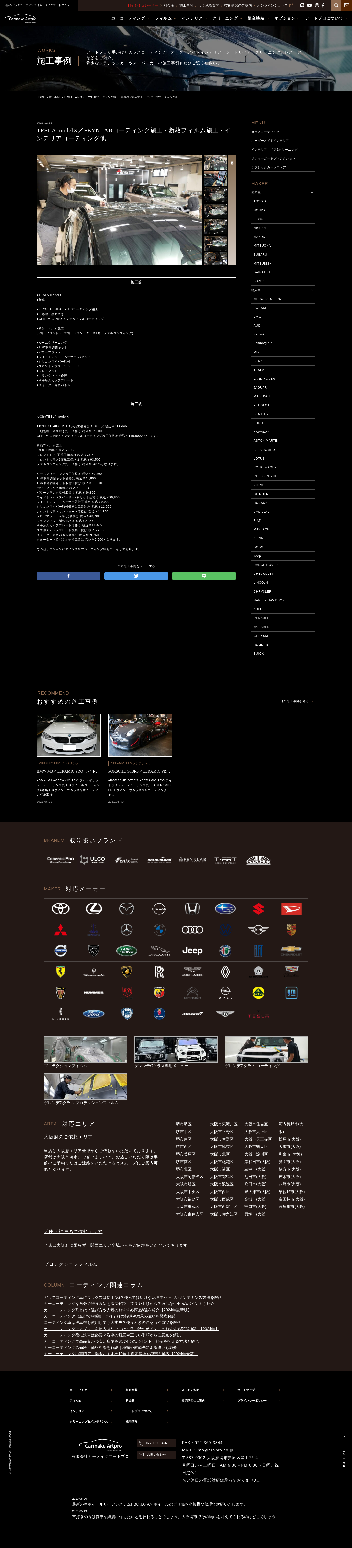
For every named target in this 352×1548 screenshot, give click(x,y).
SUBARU (260, 254)
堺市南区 (184, 1162)
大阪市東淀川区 (224, 1124)
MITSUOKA (262, 245)
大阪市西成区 (222, 1199)
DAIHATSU (262, 272)
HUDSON (261, 503)
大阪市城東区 (222, 1147)
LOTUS (259, 458)
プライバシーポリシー (252, 1400)
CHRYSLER (263, 591)
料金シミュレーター (143, 5)
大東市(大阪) (290, 1147)
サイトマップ (246, 1390)
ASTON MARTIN (266, 440)
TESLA (259, 370)
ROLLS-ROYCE (265, 476)
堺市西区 (184, 1147)
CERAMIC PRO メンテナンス (59, 763)
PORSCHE (262, 308)
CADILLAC (262, 511)
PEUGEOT (262, 405)
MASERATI (262, 396)
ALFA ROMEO (264, 449)
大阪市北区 (220, 1154)
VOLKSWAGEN (265, 467)
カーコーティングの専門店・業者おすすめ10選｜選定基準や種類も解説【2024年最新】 (121, 1354)
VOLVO (259, 485)
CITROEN (261, 494)
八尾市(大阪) (290, 1184)
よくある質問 (208, 5)
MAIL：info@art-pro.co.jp (207, 1450)
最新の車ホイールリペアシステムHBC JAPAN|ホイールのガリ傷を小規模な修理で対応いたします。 (159, 1504)
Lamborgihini (263, 343)
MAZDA (259, 237)
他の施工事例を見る (294, 701)
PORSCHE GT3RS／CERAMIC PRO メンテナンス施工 (140, 771)
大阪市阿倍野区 (189, 1177)
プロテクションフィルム (71, 1264)
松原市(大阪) (290, 1139)
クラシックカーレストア (268, 167)
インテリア (77, 1411)
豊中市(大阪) (255, 1169)
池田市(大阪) (255, 1177)
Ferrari (259, 334)
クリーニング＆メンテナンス (89, 1421)
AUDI (258, 325)
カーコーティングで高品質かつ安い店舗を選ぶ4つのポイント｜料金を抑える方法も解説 (121, 1341)
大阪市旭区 (186, 1184)
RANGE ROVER (266, 565)
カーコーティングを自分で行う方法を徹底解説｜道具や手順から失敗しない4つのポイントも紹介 (129, 1304)
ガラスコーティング (265, 132)
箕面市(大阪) (290, 1162)
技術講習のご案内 (238, 5)
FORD (258, 423)
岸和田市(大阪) (257, 1162)
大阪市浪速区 (222, 1184)
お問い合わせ (156, 1454)
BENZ (258, 361)
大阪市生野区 (222, 1139)
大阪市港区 (220, 1169)
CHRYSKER (263, 636)
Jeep (257, 556)
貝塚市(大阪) (255, 1214)
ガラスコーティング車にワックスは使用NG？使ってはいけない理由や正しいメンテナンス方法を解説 (133, 1297)
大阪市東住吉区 (189, 1214)
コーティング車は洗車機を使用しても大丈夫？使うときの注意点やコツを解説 (112, 1322)
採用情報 (131, 1421)
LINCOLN (261, 582)
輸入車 (256, 290)
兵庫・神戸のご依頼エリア (73, 1231)
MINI (257, 352)
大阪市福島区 (187, 1199)
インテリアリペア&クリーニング (274, 149)
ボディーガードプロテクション (273, 158)
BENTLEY (261, 414)
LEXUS (259, 219)
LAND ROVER (264, 378)
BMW (258, 316)
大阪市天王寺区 (258, 1139)
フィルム (75, 1400)
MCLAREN (262, 627)
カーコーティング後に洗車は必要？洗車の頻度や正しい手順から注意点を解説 (112, 1335)
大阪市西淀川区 (224, 1207)
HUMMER (261, 644)
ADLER (259, 609)
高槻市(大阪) (255, 1199)
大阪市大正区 (256, 1132)
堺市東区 (184, 1139)
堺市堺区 (184, 1124)
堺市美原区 (186, 1154)
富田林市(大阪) (292, 1199)
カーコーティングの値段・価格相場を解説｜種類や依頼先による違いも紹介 (110, 1347)
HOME (41, 97)
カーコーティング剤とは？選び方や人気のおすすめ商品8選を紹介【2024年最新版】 (118, 1310)
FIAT (257, 520)
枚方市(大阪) (290, 1169)
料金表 (169, 5)
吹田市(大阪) (255, 1184)
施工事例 (186, 5)
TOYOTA (260, 201)
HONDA (259, 210)
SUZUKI (260, 281)
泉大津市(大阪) (257, 1192)
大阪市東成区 (187, 1207)
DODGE (260, 547)
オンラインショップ (275, 5)
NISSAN (260, 228)
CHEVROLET (264, 573)
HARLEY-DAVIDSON (269, 600)
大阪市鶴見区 (256, 1147)
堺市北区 (184, 1169)
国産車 (256, 192)
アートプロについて (139, 1411)
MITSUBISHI (263, 263)
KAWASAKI (262, 432)
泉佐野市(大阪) (292, 1192)
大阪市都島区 (222, 1177)
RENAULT (261, 618)
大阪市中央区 (187, 1192)
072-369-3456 (156, 1443)
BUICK (259, 653)
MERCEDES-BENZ (268, 299)
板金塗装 (131, 1390)
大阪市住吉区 (256, 1124)
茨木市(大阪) (290, 1177)
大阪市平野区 (222, 1132)
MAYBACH (262, 529)
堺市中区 (184, 1132)
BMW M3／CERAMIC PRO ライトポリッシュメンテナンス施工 (69, 771)
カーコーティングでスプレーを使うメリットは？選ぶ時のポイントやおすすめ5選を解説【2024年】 (131, 1329)
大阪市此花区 (222, 1162)
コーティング (78, 1390)
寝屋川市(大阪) (292, 1207)
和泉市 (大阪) (290, 1154)
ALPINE (259, 538)
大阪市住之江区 (224, 1214)
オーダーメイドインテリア (270, 140)
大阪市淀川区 (256, 1154)
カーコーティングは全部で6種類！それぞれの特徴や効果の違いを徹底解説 (109, 1316)
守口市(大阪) (255, 1207)
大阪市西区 (220, 1192)
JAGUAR (260, 387)
